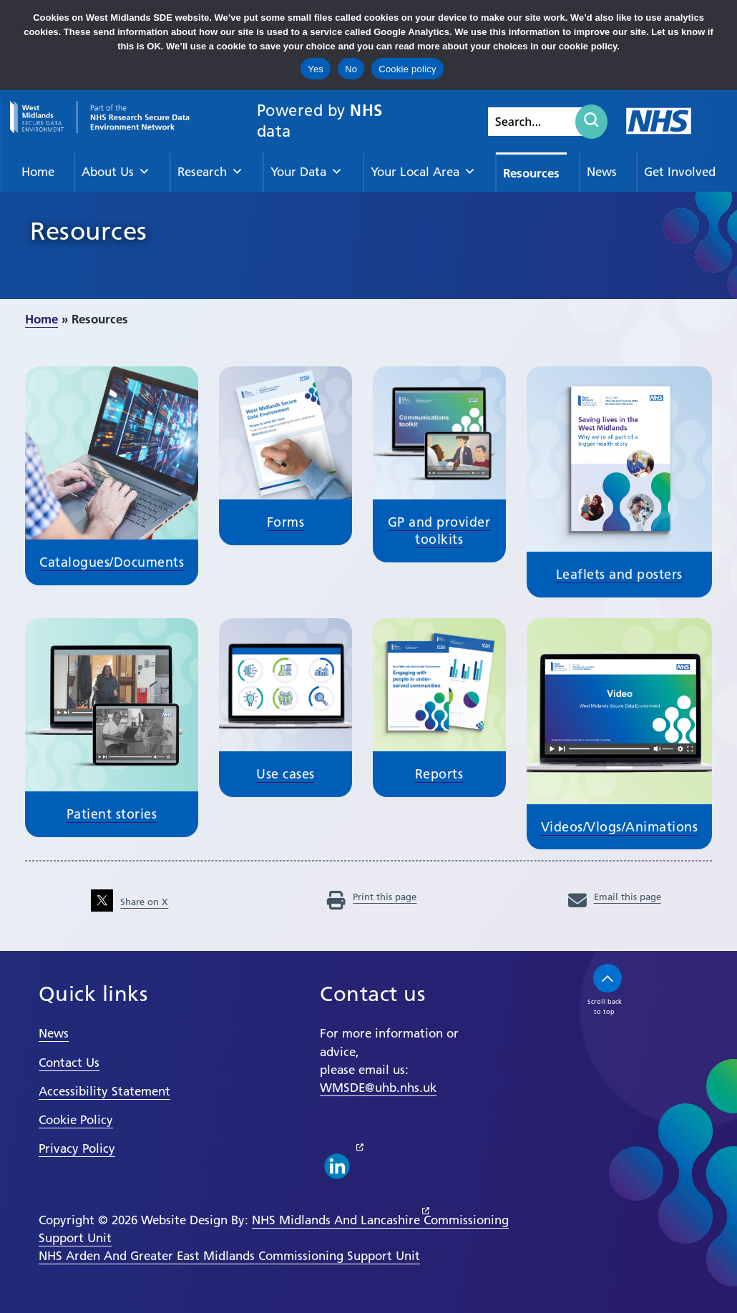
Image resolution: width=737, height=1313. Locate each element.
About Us (116, 172)
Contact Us (69, 1062)
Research (210, 172)
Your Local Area (423, 172)
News (602, 172)
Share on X (129, 901)
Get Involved (680, 172)
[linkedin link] (337, 1166)
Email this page (614, 896)
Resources (531, 172)
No (351, 69)
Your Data (306, 172)
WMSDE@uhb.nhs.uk (378, 1087)
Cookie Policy (76, 1120)
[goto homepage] (99, 117)
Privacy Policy (77, 1148)
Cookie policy (407, 69)
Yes (315, 69)
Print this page (371, 896)
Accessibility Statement (104, 1091)
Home (37, 172)
